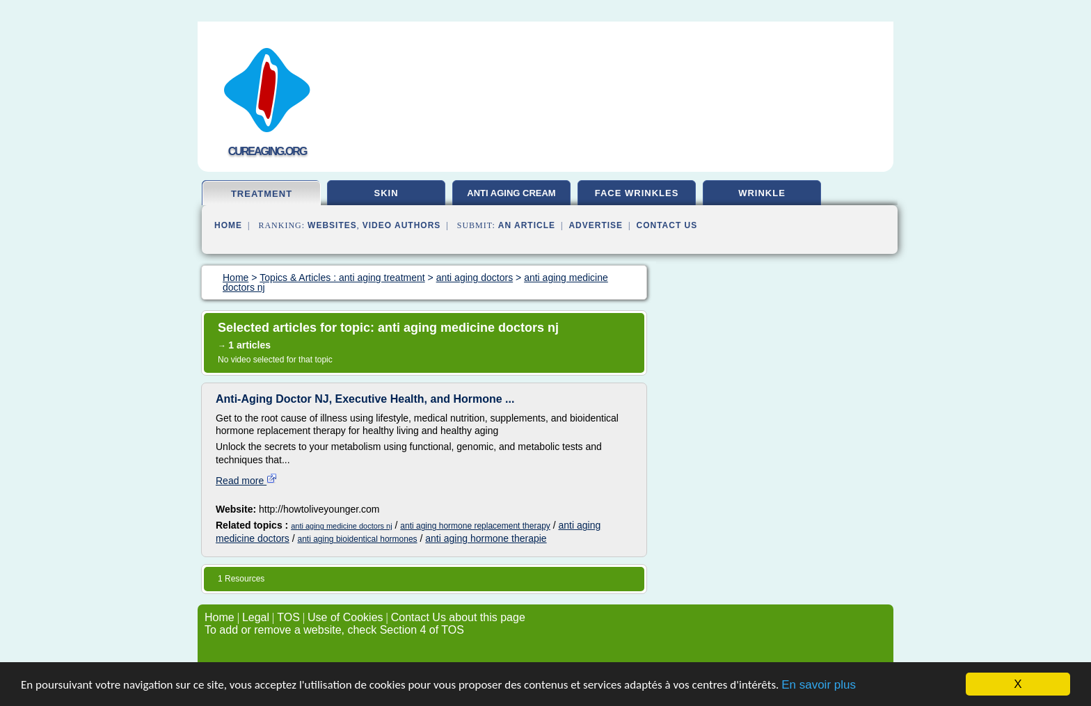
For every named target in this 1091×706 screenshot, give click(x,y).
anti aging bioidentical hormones (357, 539)
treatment (261, 193)
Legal (255, 617)
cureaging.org (267, 151)
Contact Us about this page (458, 617)
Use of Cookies (345, 617)
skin (386, 193)
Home (228, 225)
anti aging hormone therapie (485, 538)
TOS (288, 617)
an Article (526, 225)
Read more (247, 480)
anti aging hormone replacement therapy (475, 526)
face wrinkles (637, 193)
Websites (332, 225)
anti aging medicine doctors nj (341, 526)
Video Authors (402, 225)
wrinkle (762, 193)
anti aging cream (511, 193)
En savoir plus (818, 686)
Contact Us (667, 225)
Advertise (595, 225)
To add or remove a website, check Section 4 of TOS (334, 630)
